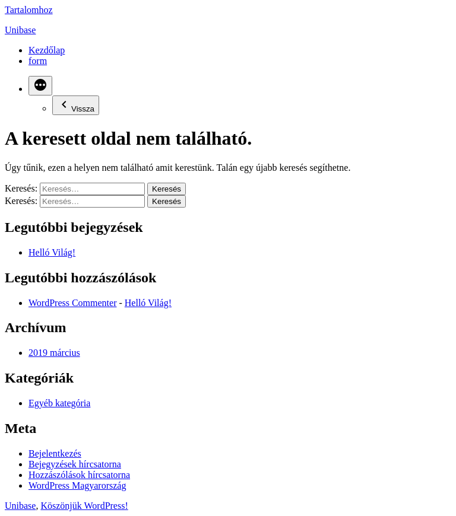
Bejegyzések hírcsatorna (74, 464)
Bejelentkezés (54, 453)
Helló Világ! (51, 252)
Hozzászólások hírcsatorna (79, 475)
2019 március (54, 353)
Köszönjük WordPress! (84, 506)
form (37, 61)
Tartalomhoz (29, 10)
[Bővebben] (40, 85)
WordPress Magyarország (77, 485)
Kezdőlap (46, 50)
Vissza (75, 105)
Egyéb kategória (59, 403)
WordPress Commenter (72, 303)
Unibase (20, 30)
